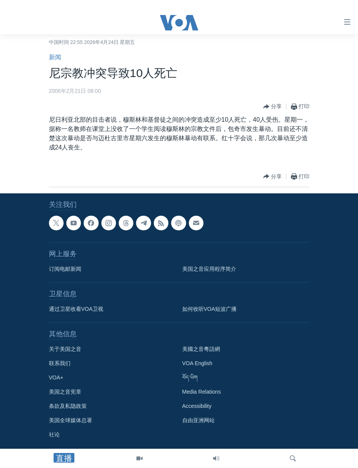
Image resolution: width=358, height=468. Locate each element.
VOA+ (56, 377)
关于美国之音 (65, 349)
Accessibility (197, 406)
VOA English (197, 363)
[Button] (272, 106)
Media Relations (201, 392)
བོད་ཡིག (190, 377)
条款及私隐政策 (68, 406)
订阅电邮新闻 (65, 269)
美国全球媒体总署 (70, 420)
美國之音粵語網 (201, 349)
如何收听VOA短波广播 (209, 309)
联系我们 (60, 363)
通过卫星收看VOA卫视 (76, 309)
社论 (54, 434)
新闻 (55, 57)
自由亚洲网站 (198, 420)
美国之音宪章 (65, 392)
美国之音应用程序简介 (209, 269)
